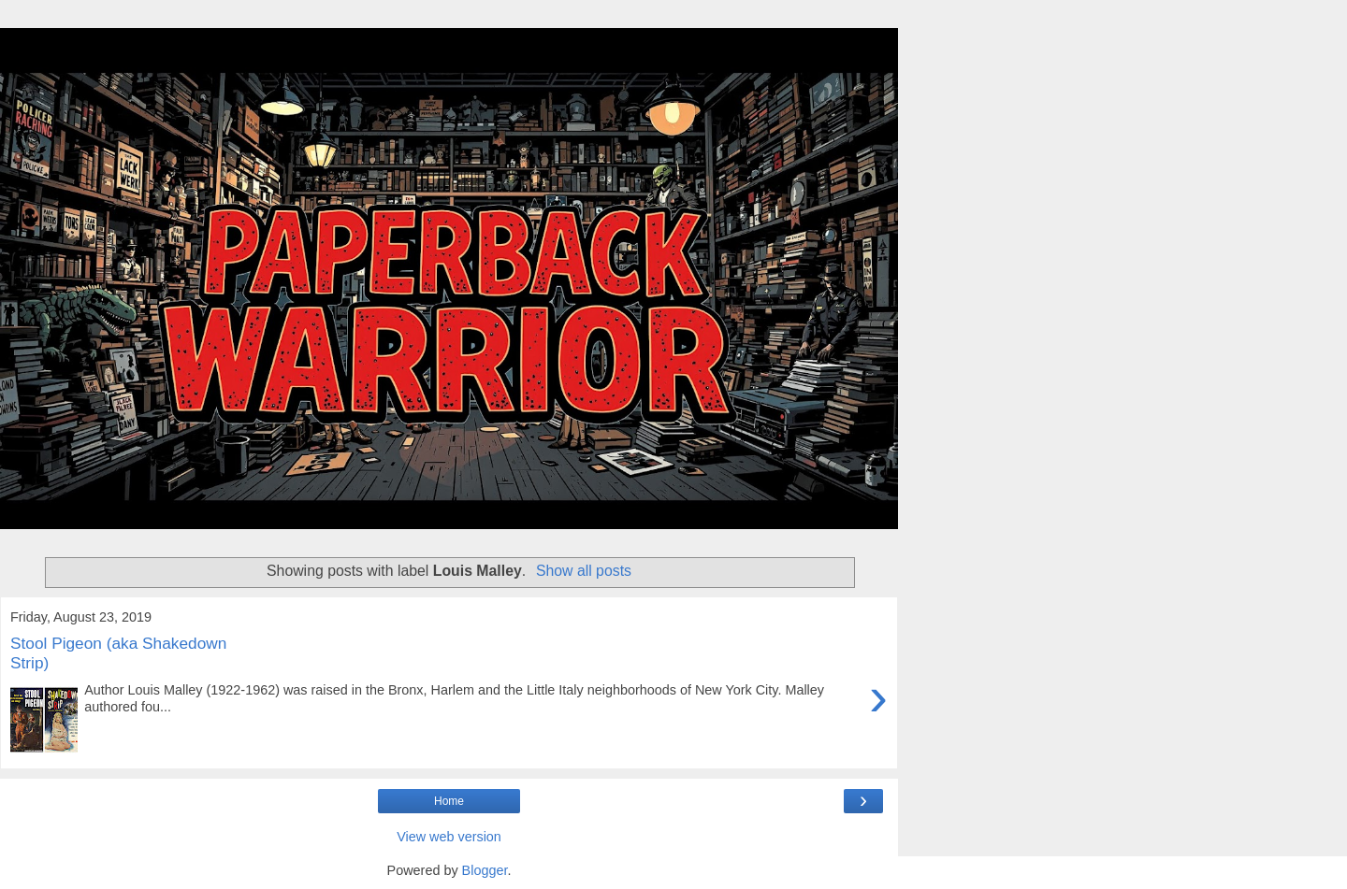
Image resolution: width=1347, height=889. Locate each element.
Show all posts (583, 571)
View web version (449, 836)
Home (449, 801)
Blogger (485, 870)
